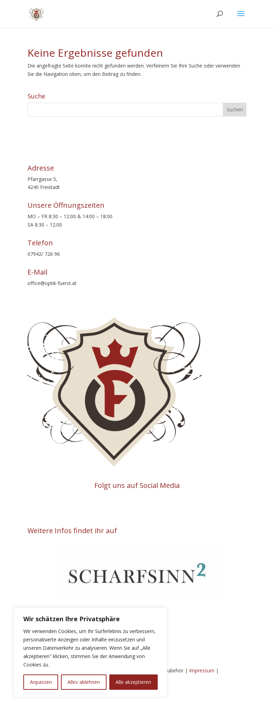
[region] (90, 652)
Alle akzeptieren (133, 682)
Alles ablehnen (84, 682)
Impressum (201, 670)
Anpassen (41, 682)
